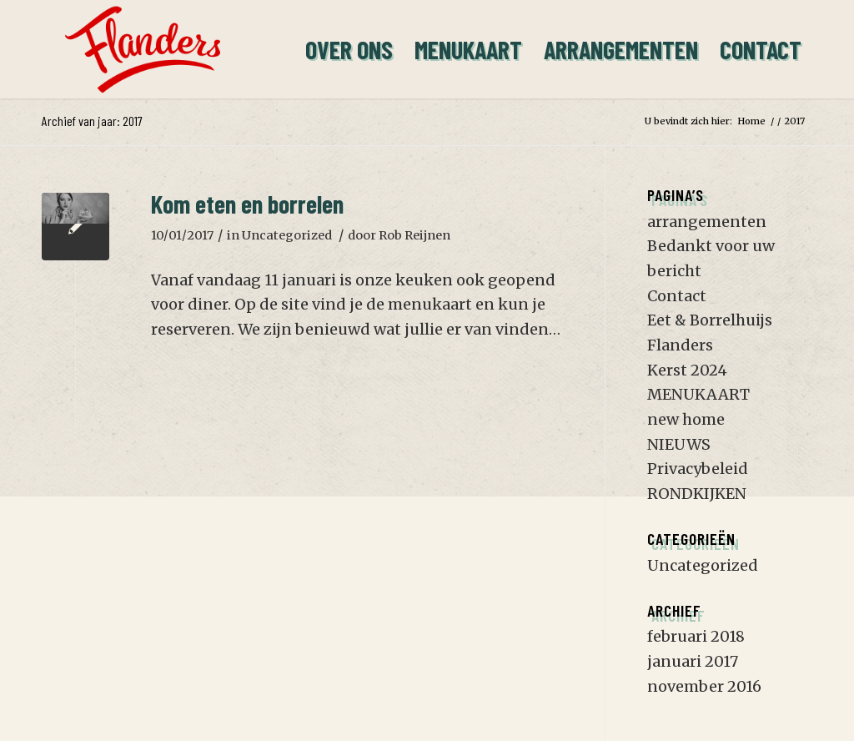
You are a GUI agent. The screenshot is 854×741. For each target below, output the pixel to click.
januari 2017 (692, 661)
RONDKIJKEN (696, 493)
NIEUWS (679, 444)
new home (686, 419)
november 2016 (704, 686)
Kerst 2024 (687, 370)
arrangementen (706, 221)
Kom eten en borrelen (247, 204)
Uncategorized (287, 235)
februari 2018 (696, 636)
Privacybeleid (697, 468)
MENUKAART (698, 394)
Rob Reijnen (414, 235)
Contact (676, 295)
